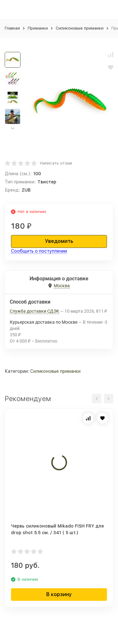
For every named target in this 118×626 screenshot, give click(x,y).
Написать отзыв (56, 163)
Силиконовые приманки (80, 28)
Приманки (38, 28)
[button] (12, 128)
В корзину (59, 594)
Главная (12, 28)
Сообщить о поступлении (39, 251)
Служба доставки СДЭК (34, 311)
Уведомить (59, 241)
